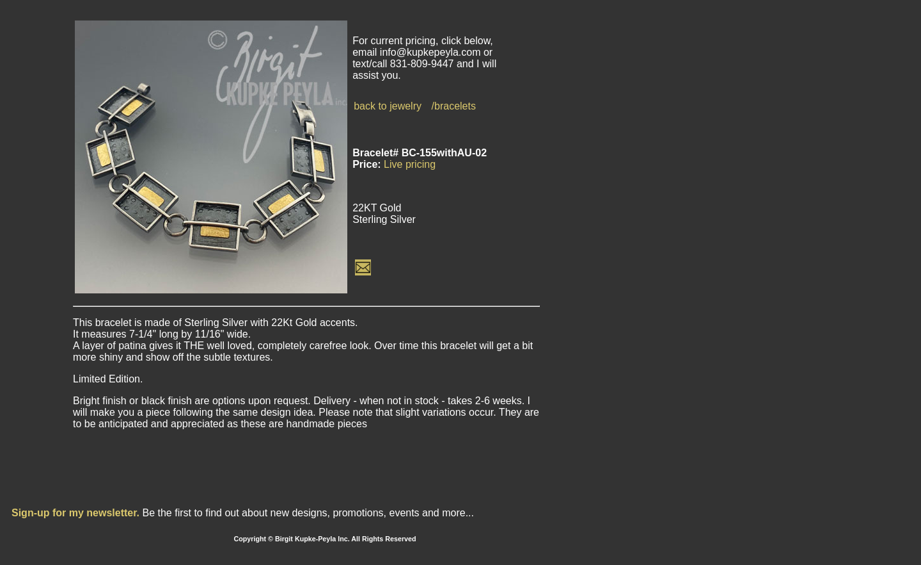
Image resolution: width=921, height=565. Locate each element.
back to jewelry (387, 106)
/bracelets (454, 106)
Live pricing (410, 164)
